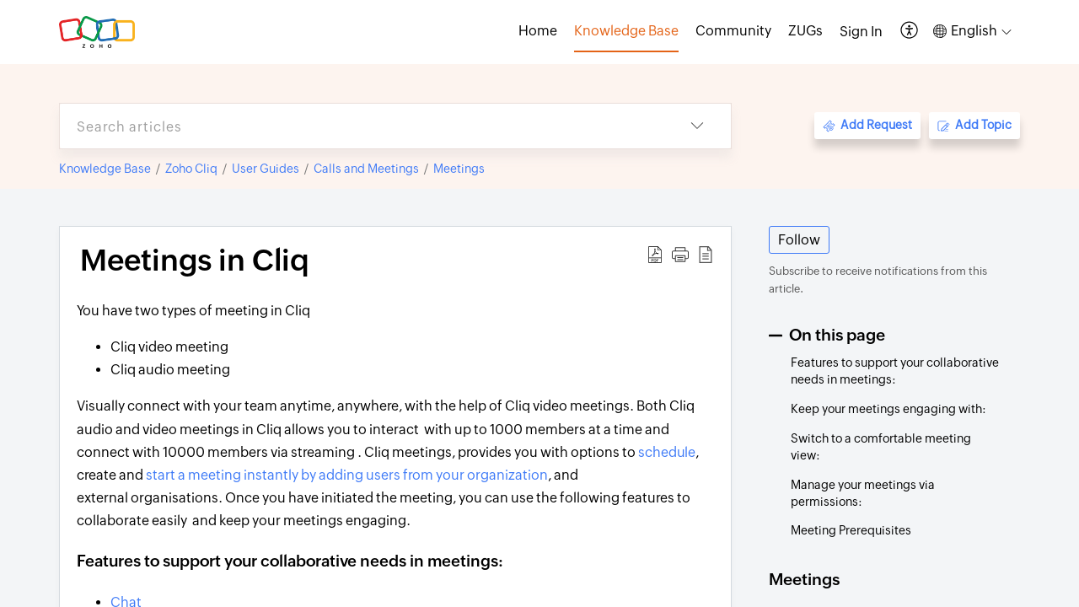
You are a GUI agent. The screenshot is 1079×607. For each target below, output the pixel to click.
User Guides (265, 168)
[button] (910, 32)
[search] (361, 126)
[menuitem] (861, 32)
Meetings (459, 168)
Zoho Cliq (191, 168)
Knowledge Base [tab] (626, 31)
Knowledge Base (105, 168)
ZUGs (805, 31)
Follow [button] (799, 240)
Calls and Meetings (366, 168)
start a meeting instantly (222, 475)
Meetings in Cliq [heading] (194, 260)
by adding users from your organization (423, 475)
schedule (666, 452)
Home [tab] (537, 31)
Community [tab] (733, 31)
